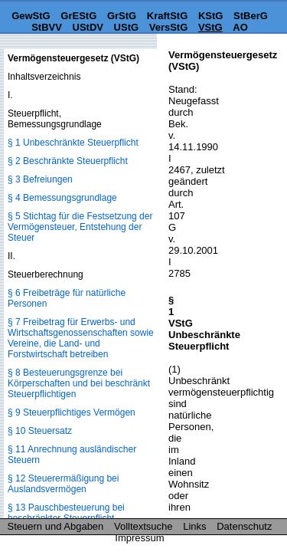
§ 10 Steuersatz (40, 431)
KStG (210, 15)
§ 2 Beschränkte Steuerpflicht (68, 161)
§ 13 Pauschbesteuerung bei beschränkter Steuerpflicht (66, 513)
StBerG (250, 15)
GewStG (31, 15)
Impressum (139, 538)
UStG (126, 27)
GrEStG (78, 15)
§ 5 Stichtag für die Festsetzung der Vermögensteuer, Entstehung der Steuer (80, 227)
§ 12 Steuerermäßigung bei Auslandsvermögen (63, 484)
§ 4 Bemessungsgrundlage (62, 197)
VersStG (168, 27)
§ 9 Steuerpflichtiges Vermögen (71, 412)
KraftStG (167, 15)
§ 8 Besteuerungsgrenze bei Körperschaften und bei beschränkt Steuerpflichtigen (79, 383)
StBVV (46, 27)
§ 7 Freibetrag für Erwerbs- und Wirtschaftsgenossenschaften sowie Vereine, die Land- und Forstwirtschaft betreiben (81, 338)
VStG (210, 27)
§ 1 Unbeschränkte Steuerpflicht (73, 142)
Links (194, 526)
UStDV (88, 27)
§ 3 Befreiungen (40, 179)
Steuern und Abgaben (56, 526)
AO (240, 27)
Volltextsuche (143, 526)
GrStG (121, 15)
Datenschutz (244, 526)
